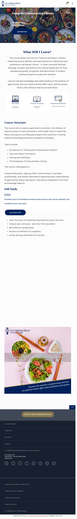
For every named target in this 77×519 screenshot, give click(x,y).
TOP (72, 407)
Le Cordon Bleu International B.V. (37, 516)
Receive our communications (37, 414)
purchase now (22, 31)
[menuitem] (67, 4)
